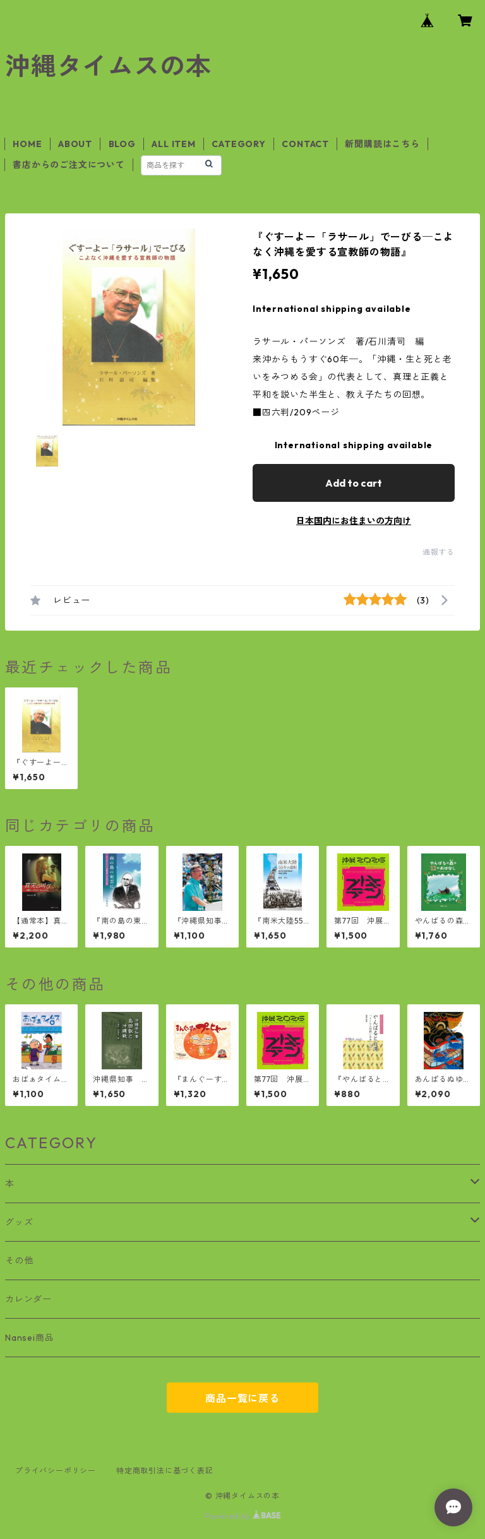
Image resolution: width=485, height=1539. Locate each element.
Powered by (243, 1516)
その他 (19, 1260)
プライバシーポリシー (55, 1470)
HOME (27, 144)
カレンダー (28, 1299)
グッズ (19, 1222)
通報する (438, 552)
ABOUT (75, 144)
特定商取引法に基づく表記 (164, 1470)
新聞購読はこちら (382, 144)
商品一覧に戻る (242, 1398)
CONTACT (305, 144)
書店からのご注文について (69, 164)
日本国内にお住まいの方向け (353, 520)
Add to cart (353, 483)
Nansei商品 (29, 1337)
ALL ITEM (173, 144)
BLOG (122, 144)
